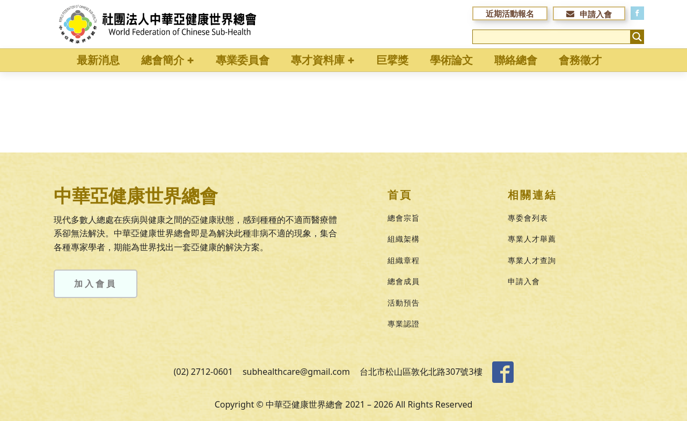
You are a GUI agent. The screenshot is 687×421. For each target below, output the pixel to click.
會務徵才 (580, 60)
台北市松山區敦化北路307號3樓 (421, 372)
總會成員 (404, 281)
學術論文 (451, 60)
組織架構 (404, 239)
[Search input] (552, 37)
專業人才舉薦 (532, 239)
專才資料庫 (323, 60)
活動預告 (404, 303)
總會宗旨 (404, 218)
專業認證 (404, 324)
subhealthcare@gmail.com (296, 372)
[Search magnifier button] (637, 36)
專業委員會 (242, 60)
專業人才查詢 (532, 260)
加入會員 (95, 283)
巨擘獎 (392, 60)
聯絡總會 (515, 60)
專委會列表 (528, 218)
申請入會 (524, 281)
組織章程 (404, 260)
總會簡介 (167, 60)
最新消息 (98, 60)
